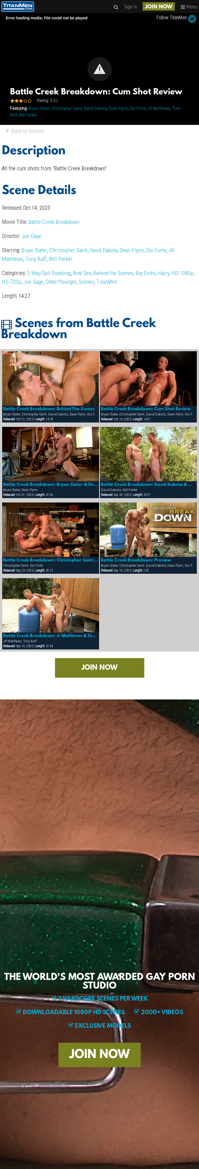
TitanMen (106, 282)
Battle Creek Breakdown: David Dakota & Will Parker (148, 484)
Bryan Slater (39, 108)
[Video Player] (99, 69)
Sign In (130, 7)
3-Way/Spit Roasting (49, 273)
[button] (100, 69)
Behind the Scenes (113, 273)
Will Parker (28, 115)
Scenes (86, 282)
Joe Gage (31, 236)
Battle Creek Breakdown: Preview (136, 560)
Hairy (163, 273)
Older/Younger (61, 282)
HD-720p (11, 282)
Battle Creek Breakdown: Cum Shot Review (146, 409)
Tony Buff (36, 259)
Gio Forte (138, 108)
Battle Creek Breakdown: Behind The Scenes (49, 409)
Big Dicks (145, 273)
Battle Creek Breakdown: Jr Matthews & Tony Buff (50, 636)
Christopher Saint (66, 108)
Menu (188, 7)
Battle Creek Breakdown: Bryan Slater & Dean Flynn (50, 484)
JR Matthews (159, 108)
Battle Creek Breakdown (53, 222)
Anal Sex (82, 273)
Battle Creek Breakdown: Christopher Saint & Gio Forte (50, 560)
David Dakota (95, 108)
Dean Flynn (118, 108)
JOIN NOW (158, 7)
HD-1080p (182, 273)
